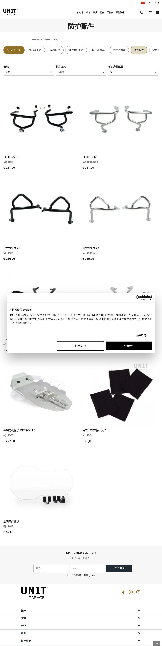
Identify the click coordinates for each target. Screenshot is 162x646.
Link (92, 563)
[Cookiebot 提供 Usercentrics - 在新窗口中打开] (138, 297)
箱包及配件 (35, 50)
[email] (87, 556)
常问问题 (120, 12)
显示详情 (141, 335)
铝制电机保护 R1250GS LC (19, 420)
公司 (81, 606)
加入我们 (119, 556)
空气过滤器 (119, 50)
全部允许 (129, 345)
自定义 (80, 345)
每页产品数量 (115, 66)
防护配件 (139, 50)
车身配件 (55, 50)
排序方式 (61, 66)
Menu (81, 614)
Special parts (14, 50)
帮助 (81, 621)
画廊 (95, 12)
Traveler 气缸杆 (12, 243)
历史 (102, 12)
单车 (88, 12)
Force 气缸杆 (11, 154)
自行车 (80, 12)
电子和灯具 (98, 50)
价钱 (6, 66)
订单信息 (81, 629)
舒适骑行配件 (76, 50)
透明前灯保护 (11, 509)
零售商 (110, 12)
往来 (81, 598)
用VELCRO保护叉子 (95, 420)
